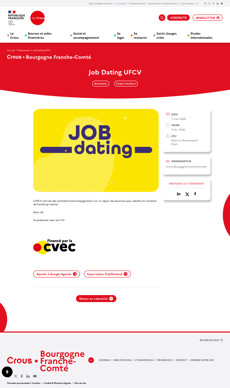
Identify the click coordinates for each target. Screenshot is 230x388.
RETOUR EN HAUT (209, 340)
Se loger (120, 35)
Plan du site (80, 382)
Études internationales (201, 35)
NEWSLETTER (208, 18)
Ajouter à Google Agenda (56, 274)
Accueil (11, 50)
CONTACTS (178, 18)
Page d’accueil (123, 359)
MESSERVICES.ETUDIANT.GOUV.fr (163, 3)
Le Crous (14, 35)
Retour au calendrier (96, 298)
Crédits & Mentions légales (57, 382)
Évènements (24, 50)
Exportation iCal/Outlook (107, 274)
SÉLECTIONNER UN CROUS (100, 3)
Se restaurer (140, 35)
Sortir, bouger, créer (167, 35)
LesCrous (104, 359)
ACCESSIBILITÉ (189, 3)
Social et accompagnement (86, 35)
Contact (181, 359)
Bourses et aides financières (40, 35)
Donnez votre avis (202, 359)
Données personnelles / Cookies (23, 382)
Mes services (164, 359)
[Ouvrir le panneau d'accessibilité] (7, 371)
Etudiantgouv (144, 359)
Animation (100, 83)
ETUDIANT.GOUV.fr (137, 3)
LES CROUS (121, 3)
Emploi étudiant (126, 83)
